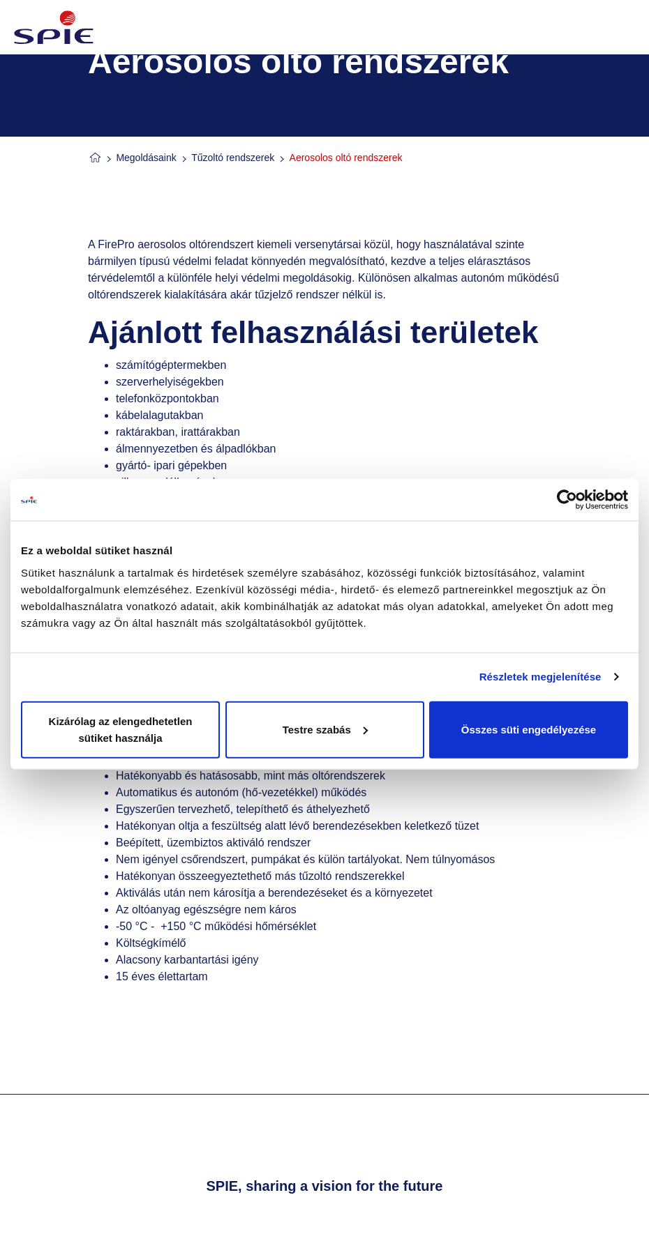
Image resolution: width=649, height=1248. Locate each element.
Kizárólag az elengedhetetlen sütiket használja (121, 729)
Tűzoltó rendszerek (232, 157)
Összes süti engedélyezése (528, 729)
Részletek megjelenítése (540, 677)
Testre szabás (325, 729)
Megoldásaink (146, 157)
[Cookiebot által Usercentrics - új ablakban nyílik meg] (567, 499)
